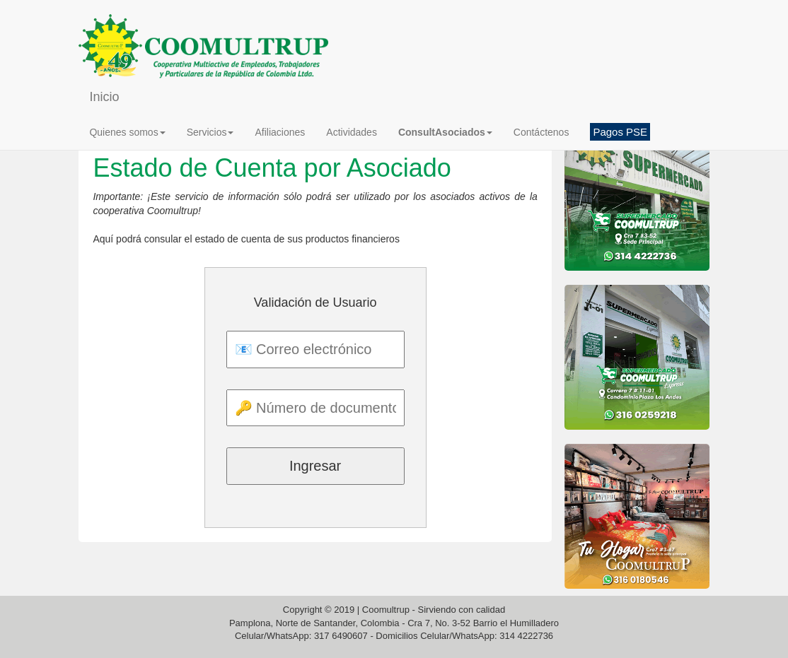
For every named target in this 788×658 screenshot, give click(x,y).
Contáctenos (541, 132)
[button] (445, 132)
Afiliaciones (280, 132)
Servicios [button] (210, 132)
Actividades (351, 132)
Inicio (104, 97)
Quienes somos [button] (127, 132)
